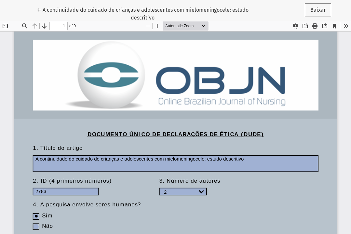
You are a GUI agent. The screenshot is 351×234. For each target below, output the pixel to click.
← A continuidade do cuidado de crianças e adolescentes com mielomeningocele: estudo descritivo (143, 13)
